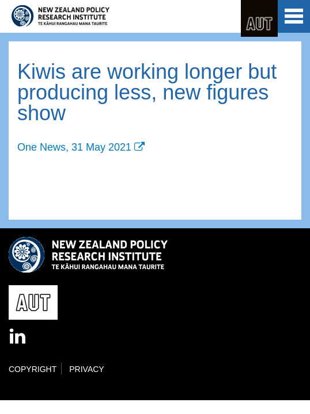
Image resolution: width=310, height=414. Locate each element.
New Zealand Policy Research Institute (60, 16)
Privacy (86, 369)
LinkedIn (18, 336)
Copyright (32, 369)
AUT (259, 18)
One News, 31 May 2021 (74, 147)
